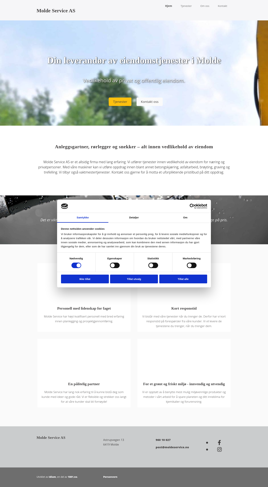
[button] (120, 102)
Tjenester (186, 6)
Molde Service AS (56, 10)
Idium (52, 476)
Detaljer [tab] (134, 217)
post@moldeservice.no (172, 447)
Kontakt (222, 6)
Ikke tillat (84, 279)
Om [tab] (185, 217)
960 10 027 (163, 440)
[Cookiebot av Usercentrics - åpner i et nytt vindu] (192, 206)
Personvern (110, 476)
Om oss (204, 6)
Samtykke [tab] (83, 217)
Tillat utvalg (134, 279)
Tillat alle (183, 279)
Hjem (168, 6)
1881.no (72, 476)
